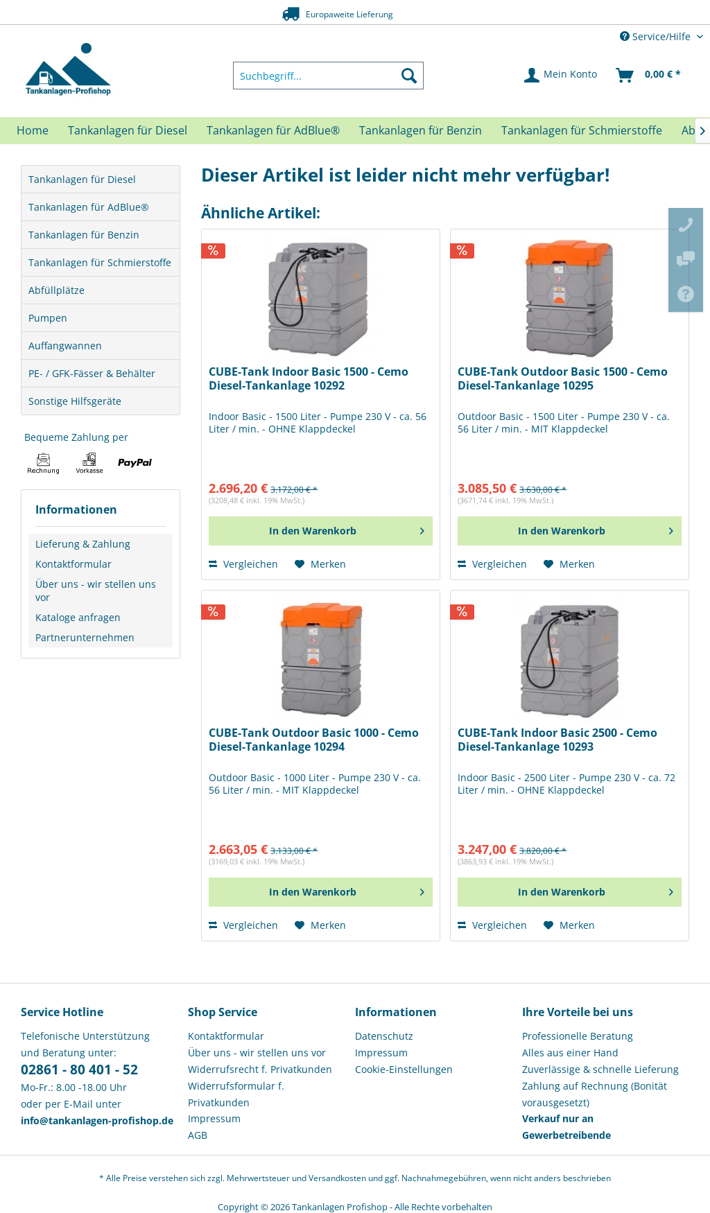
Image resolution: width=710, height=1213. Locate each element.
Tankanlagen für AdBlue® (88, 206)
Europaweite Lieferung (333, 13)
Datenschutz (384, 1035)
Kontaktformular (73, 563)
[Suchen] (409, 75)
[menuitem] (328, 75)
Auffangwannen (65, 345)
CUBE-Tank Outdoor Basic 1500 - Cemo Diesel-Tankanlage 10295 (563, 379)
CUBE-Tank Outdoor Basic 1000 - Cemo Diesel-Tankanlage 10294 (314, 740)
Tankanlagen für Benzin (83, 234)
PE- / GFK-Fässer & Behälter (91, 373)
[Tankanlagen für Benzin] (420, 130)
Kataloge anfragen (78, 617)
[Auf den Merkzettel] (320, 564)
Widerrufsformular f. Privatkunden (236, 1094)
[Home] (32, 130)
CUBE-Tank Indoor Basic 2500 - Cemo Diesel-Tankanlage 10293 (557, 740)
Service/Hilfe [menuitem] (656, 36)
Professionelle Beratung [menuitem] (577, 1035)
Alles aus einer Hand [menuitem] (570, 1052)
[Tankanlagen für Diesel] (127, 130)
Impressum (214, 1118)
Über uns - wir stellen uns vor (95, 590)
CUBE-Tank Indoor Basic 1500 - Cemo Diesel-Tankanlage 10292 (308, 379)
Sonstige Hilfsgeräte (74, 401)
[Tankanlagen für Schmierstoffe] (582, 130)
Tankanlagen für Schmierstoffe (99, 262)
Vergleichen (243, 563)
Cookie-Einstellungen (404, 1069)
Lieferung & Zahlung (82, 543)
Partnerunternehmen (85, 637)
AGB (197, 1135)
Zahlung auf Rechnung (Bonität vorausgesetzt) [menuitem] (594, 1094)
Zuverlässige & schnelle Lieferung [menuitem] (600, 1069)
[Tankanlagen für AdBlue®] (273, 130)
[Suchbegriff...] (328, 75)
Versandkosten (337, 1178)
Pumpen (47, 317)
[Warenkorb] (649, 75)
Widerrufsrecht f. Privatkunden (260, 1069)
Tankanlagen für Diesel (82, 179)
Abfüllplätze (56, 290)
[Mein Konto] (561, 75)
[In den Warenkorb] (321, 531)
